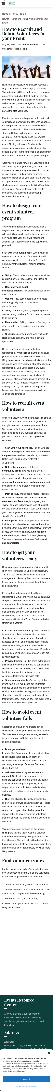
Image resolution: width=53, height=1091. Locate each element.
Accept (26, 1079)
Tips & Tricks (17, 14)
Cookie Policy (20, 1086)
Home (5, 14)
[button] (48, 1053)
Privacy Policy (31, 1086)
